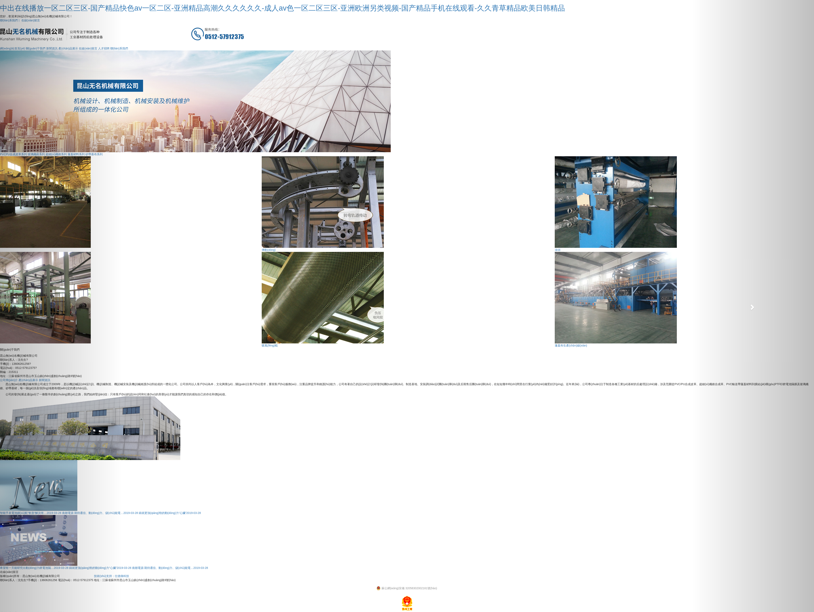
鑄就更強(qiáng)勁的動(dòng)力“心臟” (170, 513)
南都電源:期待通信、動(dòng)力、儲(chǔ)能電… (170, 567)
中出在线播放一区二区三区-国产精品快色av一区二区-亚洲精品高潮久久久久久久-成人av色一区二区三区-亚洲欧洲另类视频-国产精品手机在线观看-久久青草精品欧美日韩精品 (282, 8)
